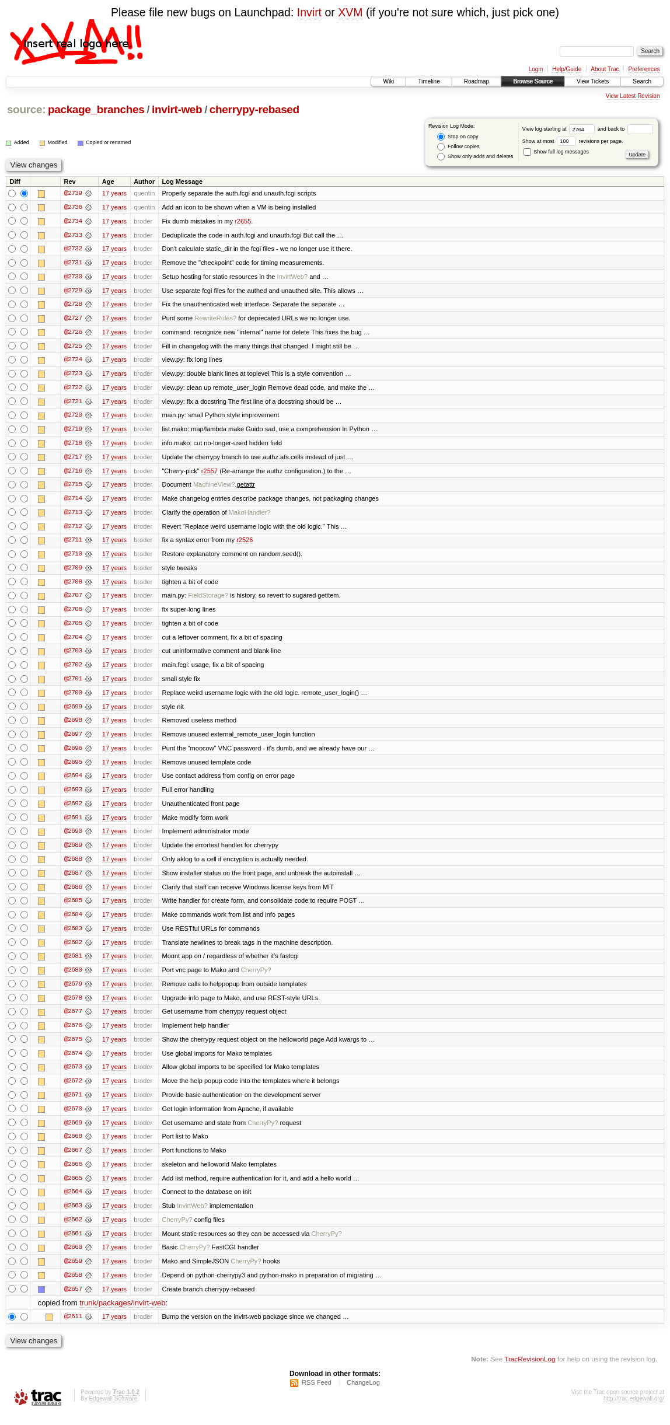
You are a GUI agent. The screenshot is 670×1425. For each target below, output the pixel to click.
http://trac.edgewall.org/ (633, 1409)
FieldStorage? (208, 599)
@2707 (73, 599)
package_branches (96, 109)
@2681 (73, 963)
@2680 (73, 977)
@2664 (73, 1201)
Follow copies (458, 147)
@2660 (73, 1257)
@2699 (73, 711)
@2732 (73, 249)
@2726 (73, 333)
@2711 (73, 543)
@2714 (73, 501)
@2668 (73, 1145)
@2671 (73, 1103)
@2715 (73, 487)
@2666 (73, 1173)
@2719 (73, 431)
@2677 (73, 1019)
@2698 (73, 725)
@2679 (73, 991)
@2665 (73, 1187)
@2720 (73, 417)
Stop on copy (457, 137)
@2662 (73, 1229)
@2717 (73, 459)
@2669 (73, 1131)
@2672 (73, 1089)
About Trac (605, 69)
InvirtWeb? (292, 277)
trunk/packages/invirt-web (122, 1313)
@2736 (73, 207)
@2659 (73, 1271)
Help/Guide (566, 69)
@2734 (73, 221)
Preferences (644, 69)
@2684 (73, 921)
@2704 (73, 641)
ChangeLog (363, 1393)
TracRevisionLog (529, 1370)
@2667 (73, 1159)
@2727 (73, 319)
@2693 (73, 795)
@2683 (73, 935)
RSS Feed (316, 1393)
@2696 (73, 753)
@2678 (73, 1005)
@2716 (73, 473)
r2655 (243, 221)
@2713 (73, 515)
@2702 (73, 669)
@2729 (73, 291)
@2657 (73, 1299)
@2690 (73, 837)
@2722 (73, 389)
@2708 (73, 585)
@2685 (73, 907)
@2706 (73, 613)
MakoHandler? (250, 515)
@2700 (73, 697)
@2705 (73, 627)
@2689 (73, 851)
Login (536, 69)
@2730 (73, 277)
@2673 (73, 1075)
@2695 (73, 767)
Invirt (309, 12)
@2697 (73, 739)
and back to (625, 129)
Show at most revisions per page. (572, 141)
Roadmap (476, 81)
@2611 (73, 1327)
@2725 (73, 347)
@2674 (73, 1061)
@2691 (73, 823)
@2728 (73, 305)
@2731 (73, 263)
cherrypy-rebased (254, 109)
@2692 (73, 809)
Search (642, 81)
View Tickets (593, 81)
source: (26, 109)
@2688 (73, 865)
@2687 (73, 879)
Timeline (428, 81)
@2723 (73, 375)
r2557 (209, 473)
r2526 (244, 543)
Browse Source (533, 81)
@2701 (73, 683)
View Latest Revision (633, 96)
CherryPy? (256, 977)
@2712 (73, 529)
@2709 (73, 571)
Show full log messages (556, 152)
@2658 (73, 1285)
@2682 (73, 949)
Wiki (388, 81)
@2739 (73, 193)
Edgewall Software (113, 1409)
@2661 (73, 1243)
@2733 (73, 235)
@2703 (73, 655)
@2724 (73, 361)
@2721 (73, 403)
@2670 (73, 1117)
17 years (114, 193)
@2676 (73, 1033)
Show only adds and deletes (475, 156)
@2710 (73, 557)
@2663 (73, 1215)
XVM (350, 12)
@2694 (73, 781)
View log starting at (560, 129)
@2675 (73, 1047)
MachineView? (214, 487)
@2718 (73, 445)
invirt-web (177, 109)
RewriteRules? (215, 319)
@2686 (73, 893)
